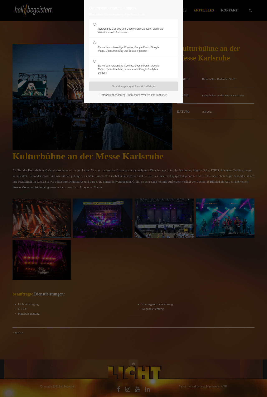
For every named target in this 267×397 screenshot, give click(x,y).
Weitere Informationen (154, 95)
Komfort (132, 47)
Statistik (132, 66)
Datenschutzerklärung (113, 95)
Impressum (133, 95)
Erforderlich (132, 28)
